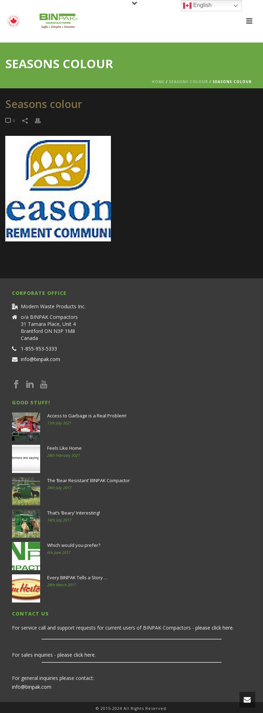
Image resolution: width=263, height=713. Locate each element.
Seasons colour (188, 81)
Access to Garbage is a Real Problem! (86, 415)
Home (158, 81)
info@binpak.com (40, 359)
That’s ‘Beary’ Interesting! (73, 513)
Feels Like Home (64, 448)
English (197, 5)
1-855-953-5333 (39, 349)
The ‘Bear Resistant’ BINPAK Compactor (88, 480)
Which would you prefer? (73, 545)
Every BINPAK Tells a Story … (77, 577)
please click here (214, 627)
